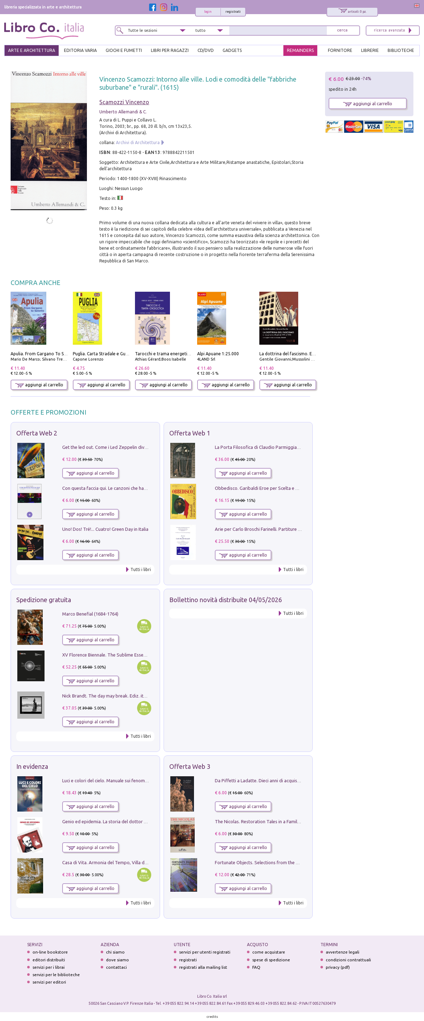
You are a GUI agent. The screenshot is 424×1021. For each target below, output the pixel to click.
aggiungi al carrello (39, 384)
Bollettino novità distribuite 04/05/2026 (225, 599)
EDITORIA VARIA (80, 50)
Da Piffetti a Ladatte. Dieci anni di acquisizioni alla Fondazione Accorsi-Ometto (295, 780)
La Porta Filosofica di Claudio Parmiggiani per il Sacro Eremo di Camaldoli (290, 447)
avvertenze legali (342, 952)
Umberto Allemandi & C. (123, 111)
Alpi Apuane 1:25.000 (218, 353)
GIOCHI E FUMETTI (124, 50)
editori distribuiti (49, 959)
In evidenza (32, 766)
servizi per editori (49, 982)
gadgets (232, 50)
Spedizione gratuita (43, 599)
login (208, 11)
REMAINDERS (300, 50)
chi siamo (115, 952)
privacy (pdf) (338, 967)
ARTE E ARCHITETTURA (31, 50)
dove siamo (117, 959)
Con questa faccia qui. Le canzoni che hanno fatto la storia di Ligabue (132, 488)
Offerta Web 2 (36, 433)
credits (212, 1017)
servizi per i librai (49, 967)
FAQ (256, 967)
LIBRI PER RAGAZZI (170, 50)
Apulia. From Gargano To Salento (44, 353)
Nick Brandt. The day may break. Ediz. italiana (108, 695)
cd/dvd (206, 50)
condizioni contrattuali (348, 959)
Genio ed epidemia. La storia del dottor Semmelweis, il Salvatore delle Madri (140, 821)
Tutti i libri (140, 569)
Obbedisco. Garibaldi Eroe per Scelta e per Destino (267, 488)
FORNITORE (340, 50)
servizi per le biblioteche (56, 974)
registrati (233, 11)
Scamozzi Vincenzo (124, 102)
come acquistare (268, 952)
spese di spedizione (271, 959)
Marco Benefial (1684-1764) (90, 613)
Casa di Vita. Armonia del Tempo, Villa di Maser (110, 862)
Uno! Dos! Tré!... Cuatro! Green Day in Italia (105, 529)
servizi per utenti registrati (204, 952)
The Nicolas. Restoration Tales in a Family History (265, 821)
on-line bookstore (50, 952)
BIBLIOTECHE (401, 50)
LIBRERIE (370, 50)
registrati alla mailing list (203, 967)
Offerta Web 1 (189, 433)
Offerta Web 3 (189, 766)
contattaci (116, 967)
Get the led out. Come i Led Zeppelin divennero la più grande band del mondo (142, 447)
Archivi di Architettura (138, 142)
